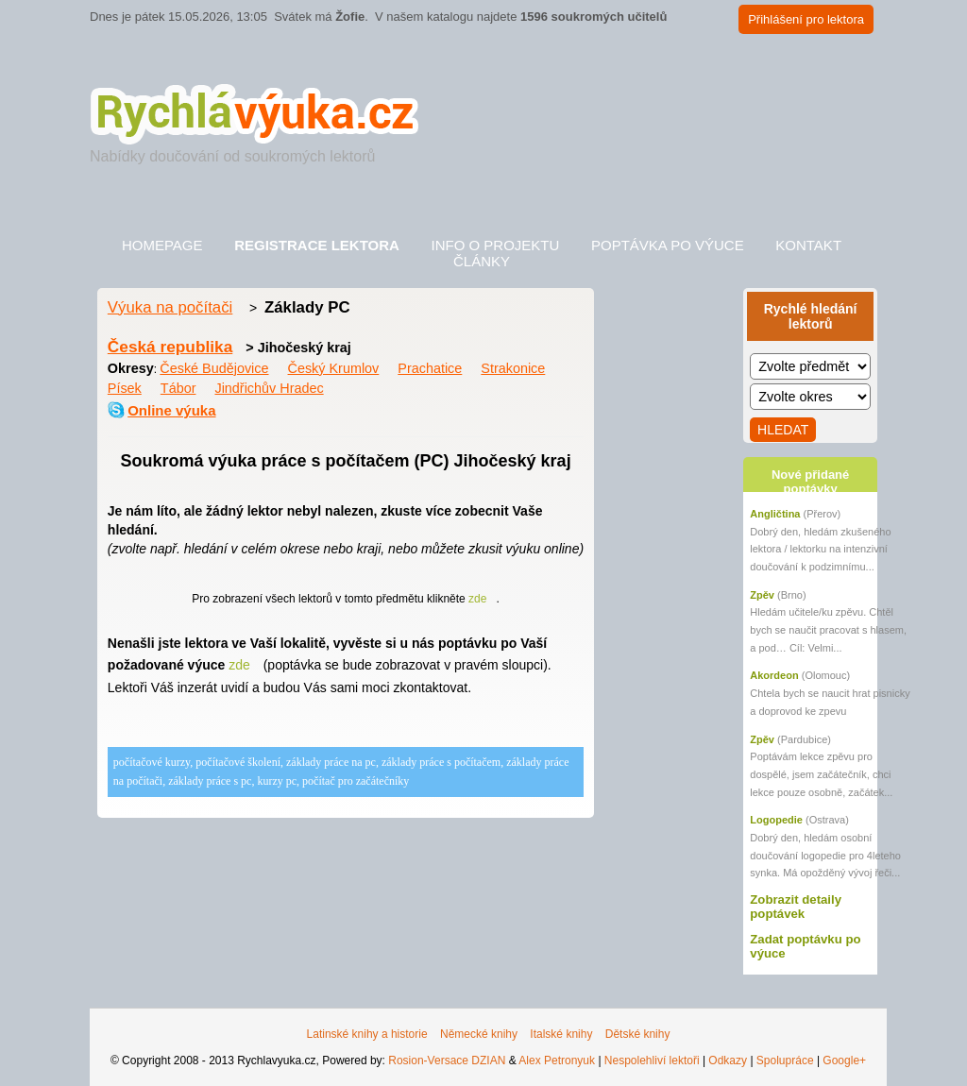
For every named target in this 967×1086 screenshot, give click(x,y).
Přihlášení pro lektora (806, 19)
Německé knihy (478, 1034)
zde (477, 598)
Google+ (844, 1060)
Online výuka (171, 410)
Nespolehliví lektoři (652, 1060)
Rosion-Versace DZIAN (446, 1060)
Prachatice (430, 368)
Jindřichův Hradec (268, 388)
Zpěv (762, 595)
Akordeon (774, 675)
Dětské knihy (637, 1034)
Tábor (178, 388)
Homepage (162, 245)
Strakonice (513, 368)
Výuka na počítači (170, 307)
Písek (125, 388)
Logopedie (776, 819)
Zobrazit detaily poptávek (795, 906)
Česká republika (170, 346)
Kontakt (808, 245)
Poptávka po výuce (667, 245)
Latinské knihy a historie (367, 1034)
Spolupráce (785, 1060)
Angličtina (775, 513)
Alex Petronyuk (556, 1060)
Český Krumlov (334, 368)
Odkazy (727, 1060)
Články (481, 261)
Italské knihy (561, 1034)
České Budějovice (214, 368)
